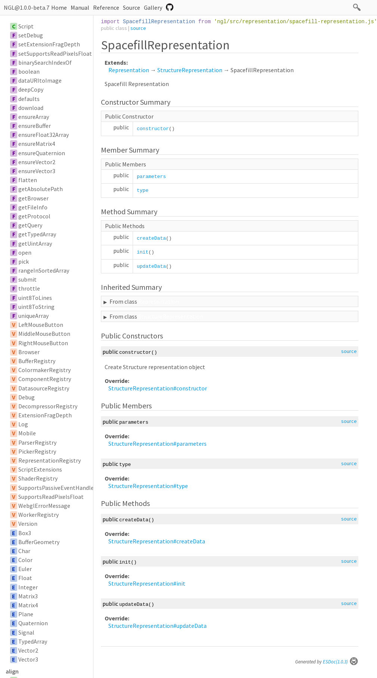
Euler (25, 569)
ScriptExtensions (40, 469)
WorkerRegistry (38, 514)
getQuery (30, 225)
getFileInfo (32, 207)
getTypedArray (37, 234)
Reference (106, 7)
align (12, 671)
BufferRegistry (36, 361)
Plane (25, 614)
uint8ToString (36, 306)
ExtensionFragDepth (45, 415)
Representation (128, 70)
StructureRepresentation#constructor (157, 388)
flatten (27, 180)
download (30, 107)
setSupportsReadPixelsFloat (55, 53)
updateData (151, 266)
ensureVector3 (36, 171)
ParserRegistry (37, 442)
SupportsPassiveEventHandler (57, 487)
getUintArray (35, 243)
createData (151, 238)
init (142, 252)
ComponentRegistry (44, 379)
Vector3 (28, 659)
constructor (153, 129)
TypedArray (32, 641)
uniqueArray (33, 315)
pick (23, 261)
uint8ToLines (35, 297)
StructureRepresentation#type (148, 486)
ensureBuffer (34, 125)
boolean (29, 71)
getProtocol (34, 216)
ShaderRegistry (38, 478)
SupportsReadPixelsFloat (51, 496)
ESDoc (340, 662)
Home (59, 7)
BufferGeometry (38, 542)
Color (25, 560)
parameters (151, 177)
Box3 (24, 533)
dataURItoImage (40, 80)
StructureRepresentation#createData (156, 541)
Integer (28, 587)
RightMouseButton (43, 343)
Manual (80, 7)
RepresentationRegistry (49, 460)
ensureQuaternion (41, 153)
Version (27, 523)
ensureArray (33, 116)
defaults (29, 98)
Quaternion (33, 623)
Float (25, 578)
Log (23, 424)
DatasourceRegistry (43, 388)
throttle (29, 288)
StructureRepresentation (189, 70)
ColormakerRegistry (44, 370)
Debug (26, 397)
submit (27, 279)
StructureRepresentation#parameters (157, 443)
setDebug (30, 35)
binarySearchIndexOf (45, 62)
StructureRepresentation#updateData (157, 625)
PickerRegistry (37, 451)
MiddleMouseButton (44, 333)
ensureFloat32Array (43, 134)
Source (131, 7)
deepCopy (30, 89)
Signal (26, 632)
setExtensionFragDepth (49, 44)
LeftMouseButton (40, 324)
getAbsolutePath (40, 189)
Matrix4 (28, 605)
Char (24, 551)
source (138, 28)
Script (26, 26)
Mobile (27, 433)
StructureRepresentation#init (146, 583)
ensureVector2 (36, 162)
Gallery (153, 7)
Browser (29, 352)
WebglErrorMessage (44, 505)
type (142, 190)
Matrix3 (28, 596)
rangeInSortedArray (43, 270)
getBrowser (33, 198)
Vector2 (28, 650)
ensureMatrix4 (36, 143)
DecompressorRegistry (47, 406)
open (24, 252)
